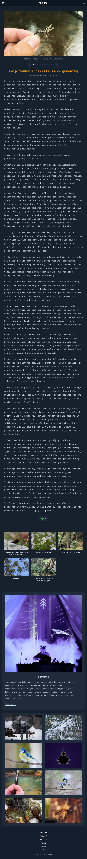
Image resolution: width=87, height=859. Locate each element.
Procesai (43, 836)
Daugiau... (10, 704)
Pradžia (43, 833)
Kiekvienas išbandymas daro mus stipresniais (16, 553)
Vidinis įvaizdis (43, 552)
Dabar (43, 846)
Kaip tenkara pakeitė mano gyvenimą (43, 71)
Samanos (16, 579)
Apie (43, 850)
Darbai (43, 843)
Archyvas (43, 839)
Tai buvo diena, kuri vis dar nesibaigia (43, 580)
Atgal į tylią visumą (71, 552)
